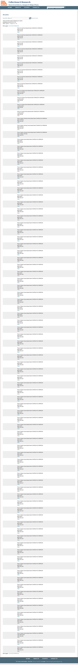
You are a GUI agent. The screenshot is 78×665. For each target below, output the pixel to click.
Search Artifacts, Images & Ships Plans (24, 5)
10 (16, 25)
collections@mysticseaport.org (54, 661)
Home (10, 7)
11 (18, 25)
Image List (12, 23)
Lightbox (7, 23)
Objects (18, 7)
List (16, 23)
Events (26, 7)
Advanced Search (58, 8)
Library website (36, 661)
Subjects (36, 7)
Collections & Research (19, 2)
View (18, 32)
